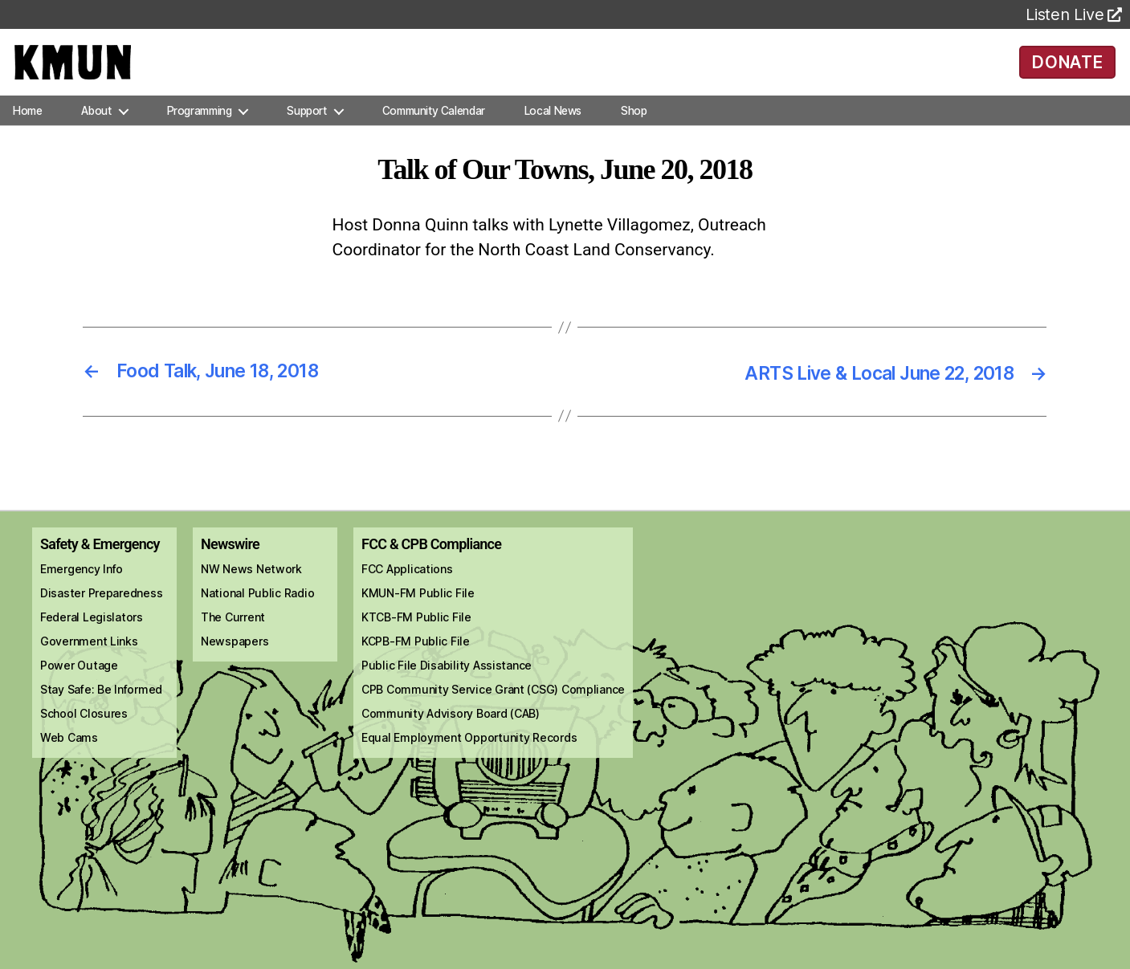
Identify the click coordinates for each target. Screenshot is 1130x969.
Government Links (89, 662)
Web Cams (69, 758)
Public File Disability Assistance (446, 686)
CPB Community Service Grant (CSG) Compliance (493, 710)
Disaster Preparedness (101, 614)
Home (27, 131)
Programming (199, 131)
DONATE (1068, 72)
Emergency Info (81, 589)
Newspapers (234, 662)
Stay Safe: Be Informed (101, 710)
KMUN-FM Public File (418, 614)
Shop (634, 131)
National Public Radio (257, 614)
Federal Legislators (91, 638)
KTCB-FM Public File (416, 638)
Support (306, 131)
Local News (552, 131)
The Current (233, 638)
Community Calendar (433, 131)
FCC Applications (407, 589)
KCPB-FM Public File (415, 662)
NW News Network (251, 589)
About (96, 131)
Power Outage (79, 686)
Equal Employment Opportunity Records (469, 758)
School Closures (84, 734)
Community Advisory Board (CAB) (450, 734)
